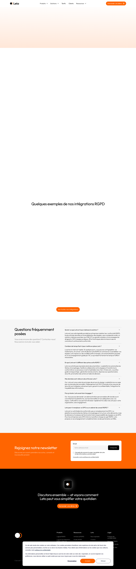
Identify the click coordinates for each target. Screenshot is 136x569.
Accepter (87, 561)
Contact (93, 540)
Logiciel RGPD (61, 536)
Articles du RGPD (79, 536)
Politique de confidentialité (111, 537)
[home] (14, 3)
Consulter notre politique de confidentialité (86, 457)
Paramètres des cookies (112, 548)
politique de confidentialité (42, 550)
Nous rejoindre (95, 536)
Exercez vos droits (112, 544)
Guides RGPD (78, 540)
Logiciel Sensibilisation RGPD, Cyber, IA (63, 540)
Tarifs (64, 3)
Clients (71, 3)
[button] (44, 3)
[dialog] (68, 553)
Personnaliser (72, 561)
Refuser (103, 561)
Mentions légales (112, 541)
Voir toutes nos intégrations (68, 309)
